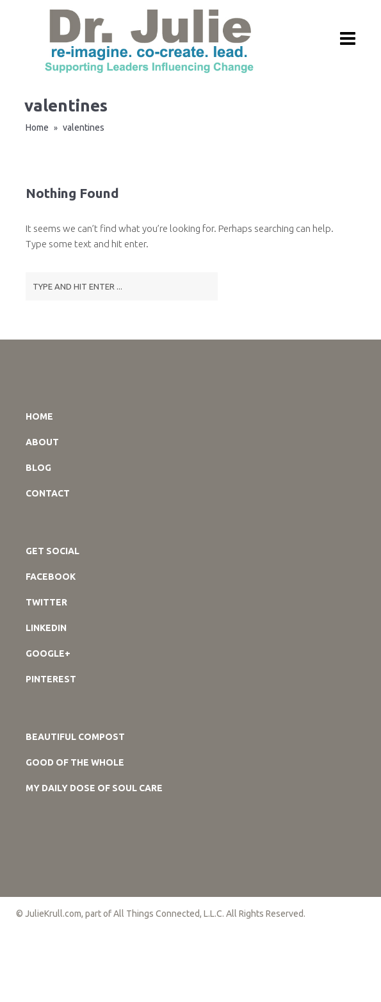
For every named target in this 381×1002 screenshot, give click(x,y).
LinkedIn (46, 628)
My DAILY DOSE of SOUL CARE (94, 788)
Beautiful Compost (75, 737)
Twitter (46, 602)
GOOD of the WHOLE (75, 762)
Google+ (48, 653)
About (42, 442)
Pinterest (51, 679)
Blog (38, 468)
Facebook (51, 576)
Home (37, 127)
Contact (48, 493)
